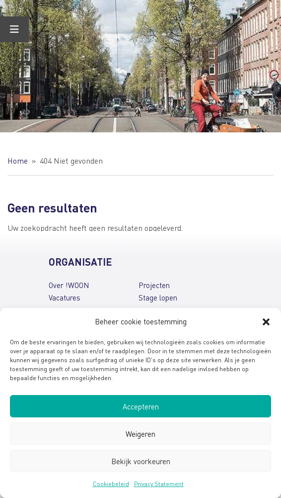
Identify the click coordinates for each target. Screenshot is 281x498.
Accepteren (141, 406)
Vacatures (64, 297)
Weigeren (140, 434)
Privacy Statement (159, 484)
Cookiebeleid (111, 484)
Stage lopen (158, 297)
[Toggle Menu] (14, 29)
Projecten (154, 285)
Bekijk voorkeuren (140, 461)
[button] (266, 322)
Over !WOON (69, 285)
